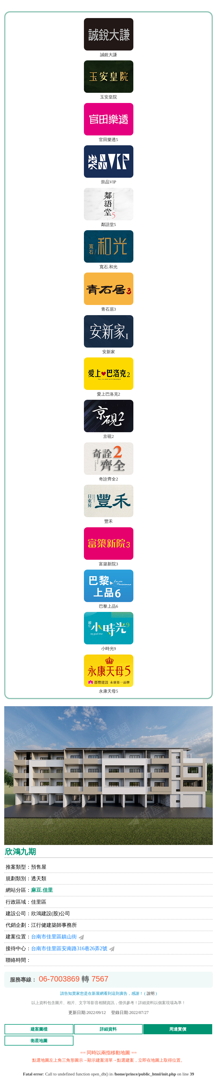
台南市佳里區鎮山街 (54, 936)
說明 (151, 993)
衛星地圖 (39, 1040)
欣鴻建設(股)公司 (50, 913)
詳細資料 (108, 1029)
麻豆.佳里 (42, 890)
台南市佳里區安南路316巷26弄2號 (69, 948)
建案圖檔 (39, 1029)
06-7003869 (59, 979)
